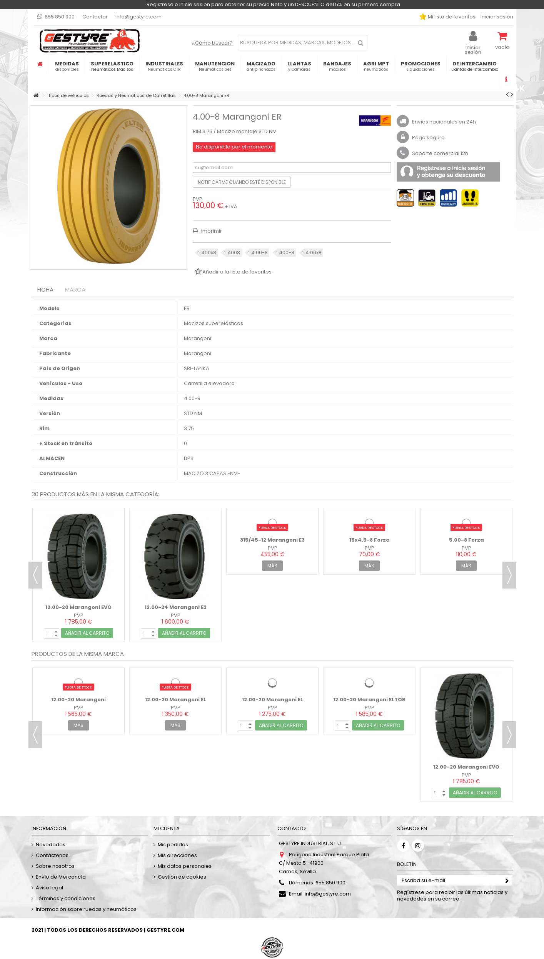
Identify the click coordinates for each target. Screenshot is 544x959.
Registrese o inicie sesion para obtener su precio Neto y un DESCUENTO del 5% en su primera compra (273, 4)
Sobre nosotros (55, 866)
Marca (75, 289)
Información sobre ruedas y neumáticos (86, 909)
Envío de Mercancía (61, 877)
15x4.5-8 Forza (369, 540)
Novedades (50, 844)
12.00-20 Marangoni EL (175, 699)
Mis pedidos (173, 844)
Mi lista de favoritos (451, 16)
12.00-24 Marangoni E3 (176, 607)
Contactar (95, 16)
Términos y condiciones (65, 898)
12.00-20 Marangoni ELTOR (369, 699)
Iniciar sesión (496, 16)
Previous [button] (35, 575)
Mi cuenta (167, 828)
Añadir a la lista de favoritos (237, 272)
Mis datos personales (185, 866)
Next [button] (509, 575)
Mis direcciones (177, 855)
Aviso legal (49, 887)
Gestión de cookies (182, 877)
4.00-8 (259, 252)
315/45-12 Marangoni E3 (272, 540)
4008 (233, 252)
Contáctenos (52, 855)
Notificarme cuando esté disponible (242, 182)
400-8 (286, 252)
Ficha (45, 289)
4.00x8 (313, 252)
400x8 (208, 252)
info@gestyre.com (138, 16)
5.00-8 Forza (466, 540)
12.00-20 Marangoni (78, 699)
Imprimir (211, 231)
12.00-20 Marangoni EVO (78, 607)
